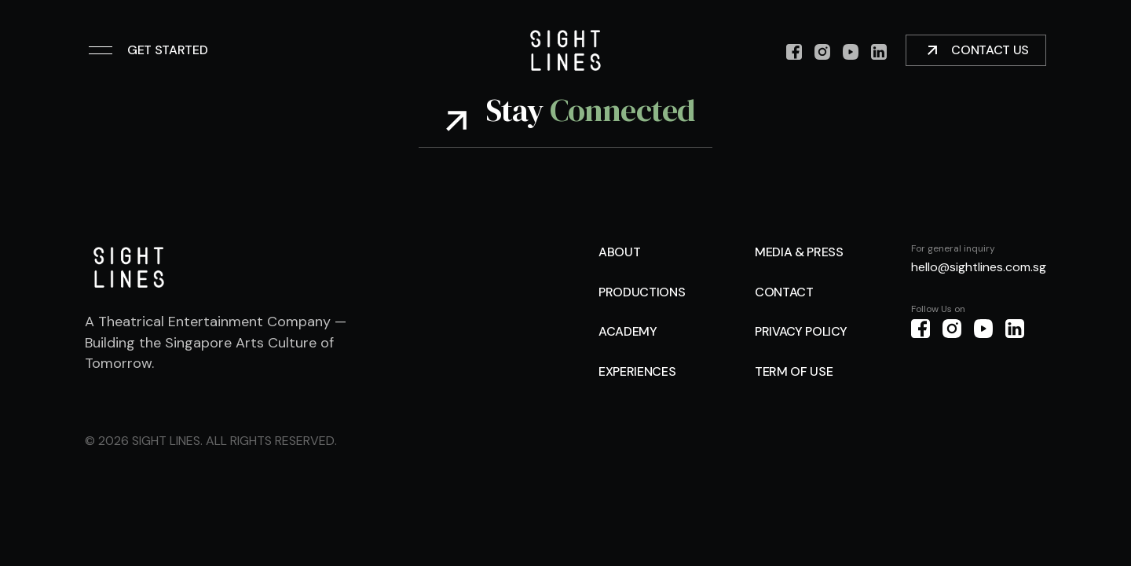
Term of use (794, 371)
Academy (627, 331)
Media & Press (799, 252)
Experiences (636, 371)
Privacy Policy (801, 331)
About (619, 252)
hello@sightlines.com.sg (978, 267)
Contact (784, 292)
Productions (641, 292)
